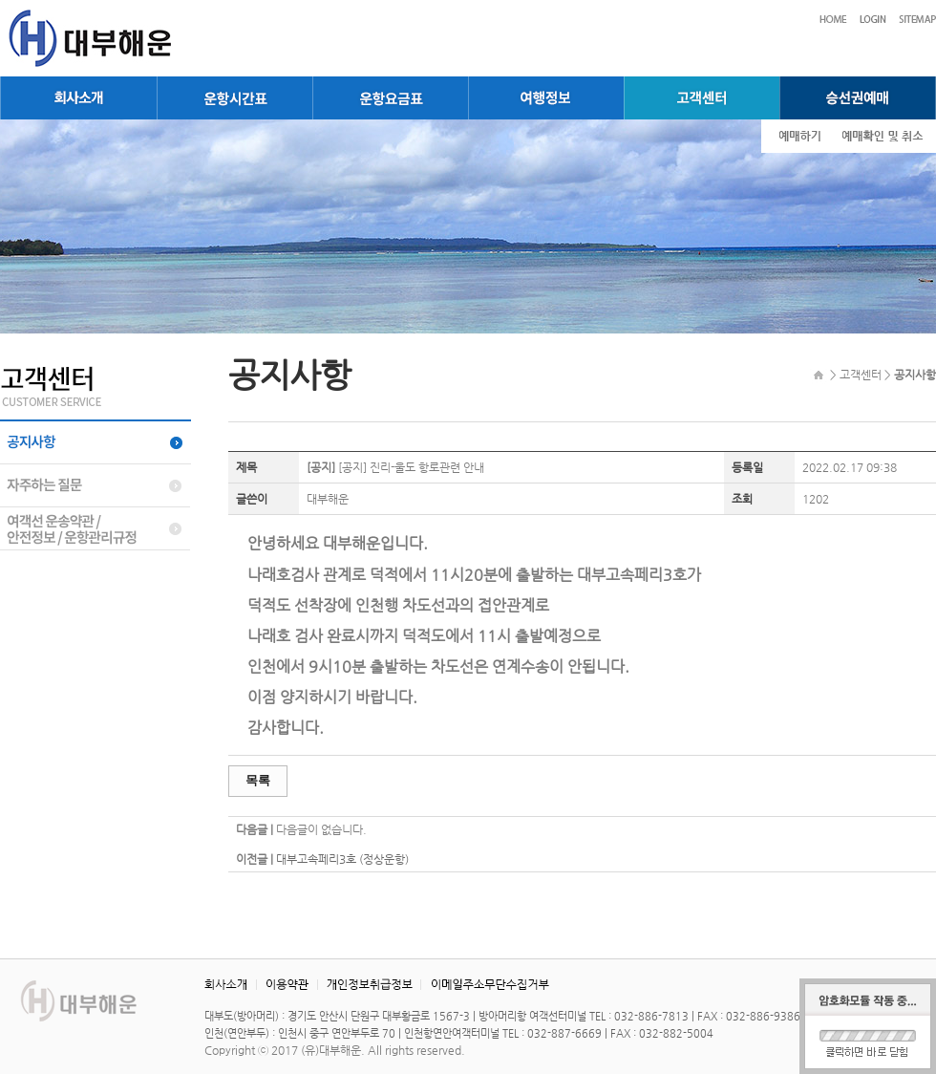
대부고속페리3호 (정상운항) (342, 859)
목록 (257, 780)
